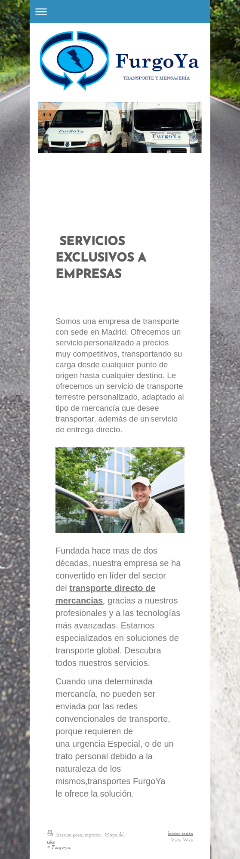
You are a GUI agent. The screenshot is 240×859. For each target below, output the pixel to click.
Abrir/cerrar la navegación (120, 11)
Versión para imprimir (74, 834)
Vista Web (182, 840)
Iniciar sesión (180, 833)
